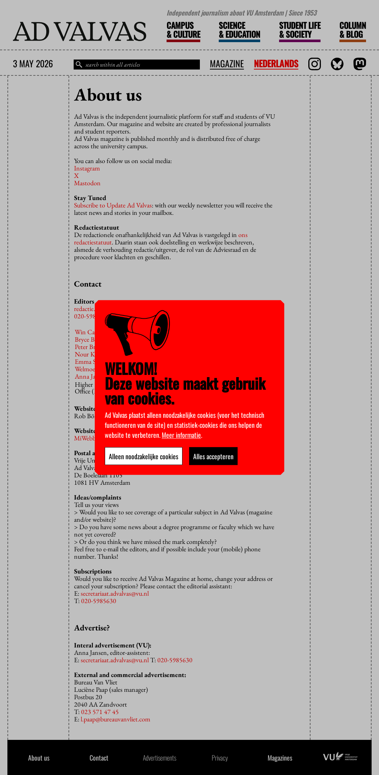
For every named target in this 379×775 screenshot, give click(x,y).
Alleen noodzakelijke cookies (143, 456)
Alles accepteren (213, 456)
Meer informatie (181, 435)
